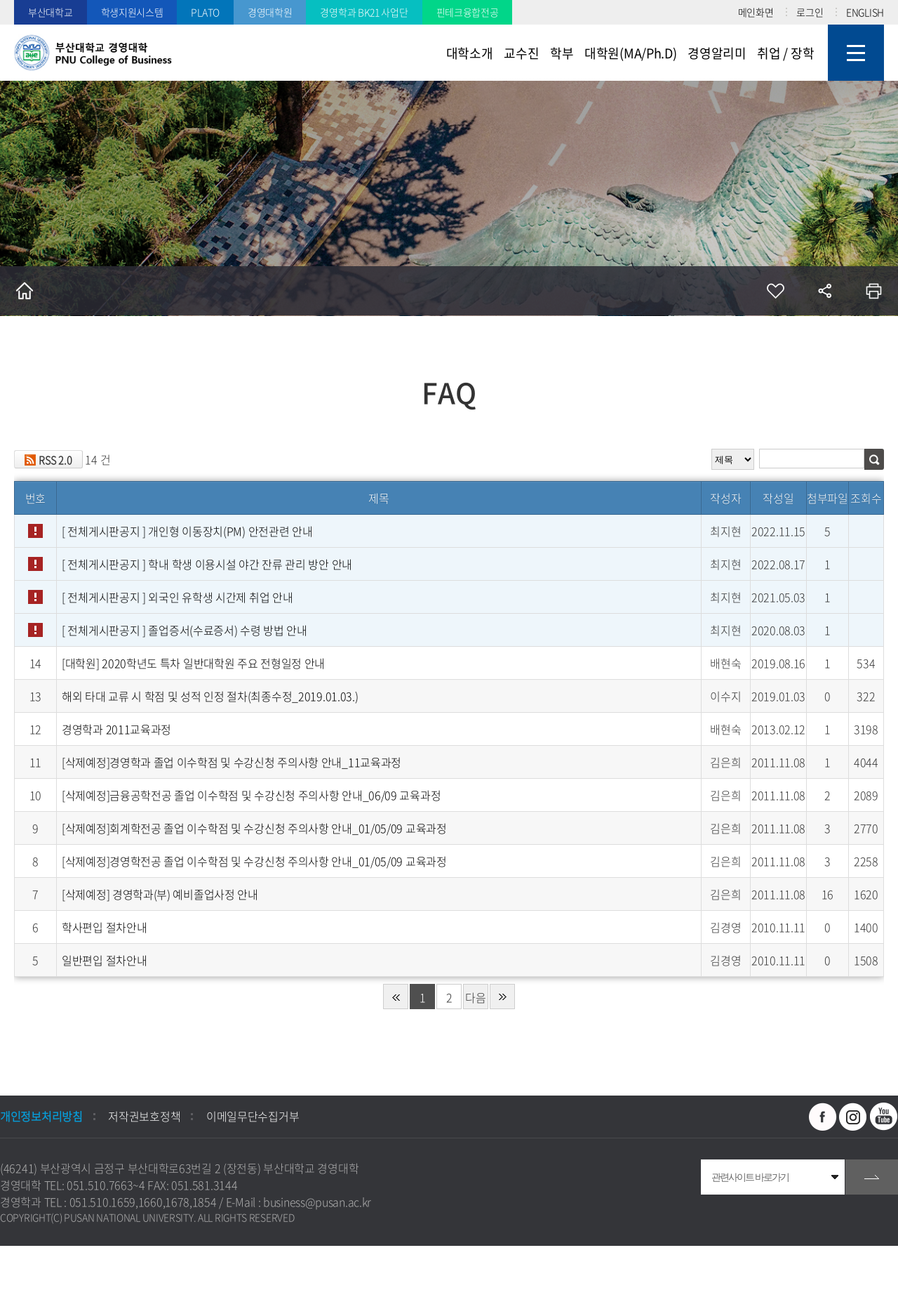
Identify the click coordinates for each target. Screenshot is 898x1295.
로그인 (809, 12)
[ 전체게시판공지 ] (187, 530)
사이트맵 (856, 53)
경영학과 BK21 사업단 (364, 12)
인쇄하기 (873, 290)
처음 (395, 996)
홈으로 (24, 290)
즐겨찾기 (775, 290)
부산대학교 (50, 12)
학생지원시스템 (132, 12)
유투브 (884, 1117)
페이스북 (823, 1117)
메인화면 (756, 12)
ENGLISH (865, 12)
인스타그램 (853, 1117)
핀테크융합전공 (467, 12)
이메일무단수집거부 (252, 1115)
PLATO (205, 12)
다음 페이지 (475, 999)
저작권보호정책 (144, 1115)
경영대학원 (270, 12)
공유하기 (824, 290)
